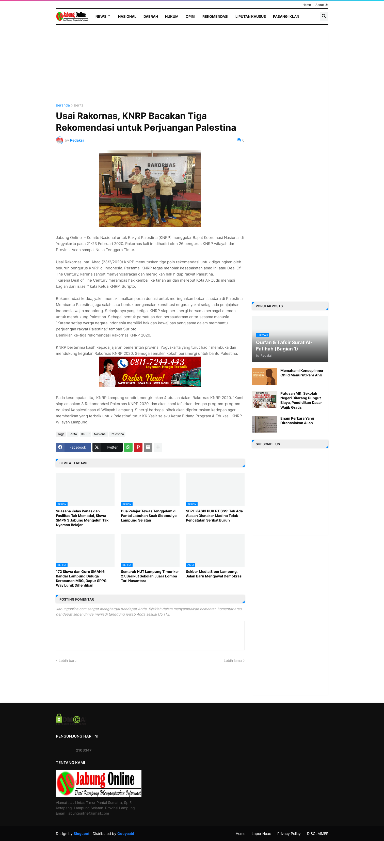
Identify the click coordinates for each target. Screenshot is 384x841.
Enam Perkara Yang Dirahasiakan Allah (297, 420)
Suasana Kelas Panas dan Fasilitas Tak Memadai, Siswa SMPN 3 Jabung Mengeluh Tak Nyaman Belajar (82, 518)
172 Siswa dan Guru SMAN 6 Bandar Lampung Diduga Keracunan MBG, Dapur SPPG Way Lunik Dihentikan (81, 578)
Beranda (63, 105)
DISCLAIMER (317, 833)
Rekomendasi (215, 16)
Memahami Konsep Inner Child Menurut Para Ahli (302, 372)
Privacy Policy (289, 833)
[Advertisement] (150, 67)
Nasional (127, 16)
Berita (79, 105)
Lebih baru (67, 660)
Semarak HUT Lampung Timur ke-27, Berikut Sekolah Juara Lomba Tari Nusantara (150, 576)
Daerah (150, 16)
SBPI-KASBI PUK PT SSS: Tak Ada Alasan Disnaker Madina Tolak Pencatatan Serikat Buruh (214, 515)
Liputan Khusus (250, 16)
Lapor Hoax (261, 833)
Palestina (117, 434)
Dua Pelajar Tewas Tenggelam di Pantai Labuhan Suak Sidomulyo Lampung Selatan (149, 515)
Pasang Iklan (286, 16)
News (100, 16)
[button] (324, 16)
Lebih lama (233, 660)
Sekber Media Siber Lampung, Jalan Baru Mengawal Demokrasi (214, 573)
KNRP (85, 434)
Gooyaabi (125, 833)
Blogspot (81, 833)
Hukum (172, 16)
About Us (321, 5)
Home (306, 5)
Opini (190, 16)
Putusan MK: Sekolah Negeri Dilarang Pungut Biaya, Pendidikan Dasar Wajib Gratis (301, 400)
